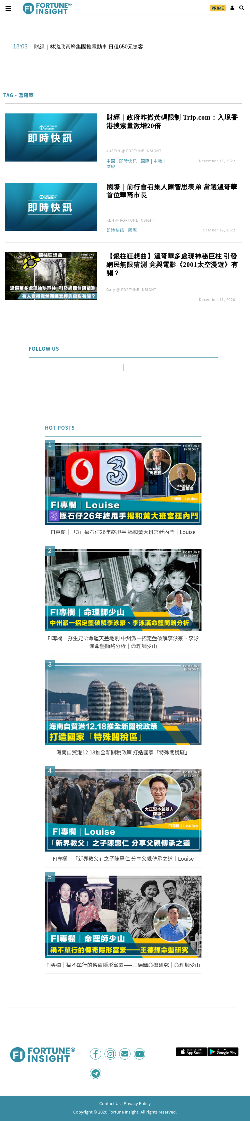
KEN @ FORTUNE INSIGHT (131, 220)
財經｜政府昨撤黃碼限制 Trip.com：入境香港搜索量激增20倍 (172, 121)
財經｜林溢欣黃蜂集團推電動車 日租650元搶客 (88, 46)
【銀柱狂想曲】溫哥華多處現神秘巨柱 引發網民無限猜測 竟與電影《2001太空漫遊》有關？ (172, 265)
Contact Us (110, 1103)
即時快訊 (128, 161)
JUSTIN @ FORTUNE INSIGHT (134, 150)
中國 (111, 161)
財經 (111, 166)
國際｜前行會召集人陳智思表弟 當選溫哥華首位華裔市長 (172, 191)
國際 (145, 161)
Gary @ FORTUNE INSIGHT (131, 289)
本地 (157, 161)
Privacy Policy (137, 1103)
